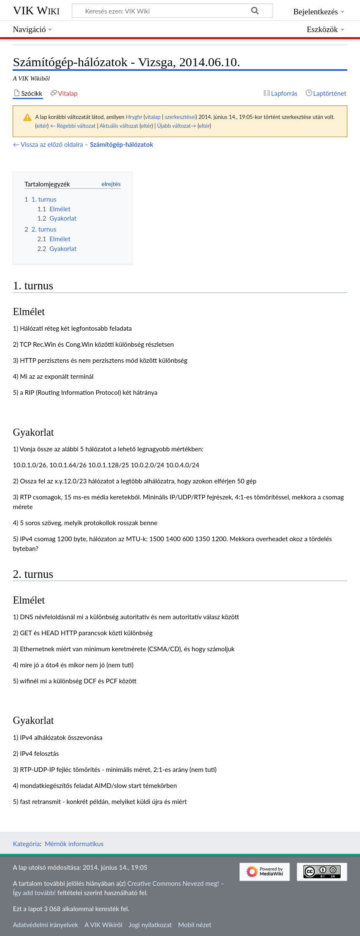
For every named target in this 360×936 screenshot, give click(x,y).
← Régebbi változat (73, 125)
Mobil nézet (194, 924)
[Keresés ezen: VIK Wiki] (172, 10)
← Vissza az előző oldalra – (83, 144)
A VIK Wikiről (103, 924)
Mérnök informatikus (74, 843)
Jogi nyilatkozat (150, 924)
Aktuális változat (119, 125)
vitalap (152, 116)
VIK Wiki (36, 10)
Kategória (26, 843)
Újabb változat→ (176, 125)
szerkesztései (180, 116)
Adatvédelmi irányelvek (45, 924)
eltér (41, 125)
